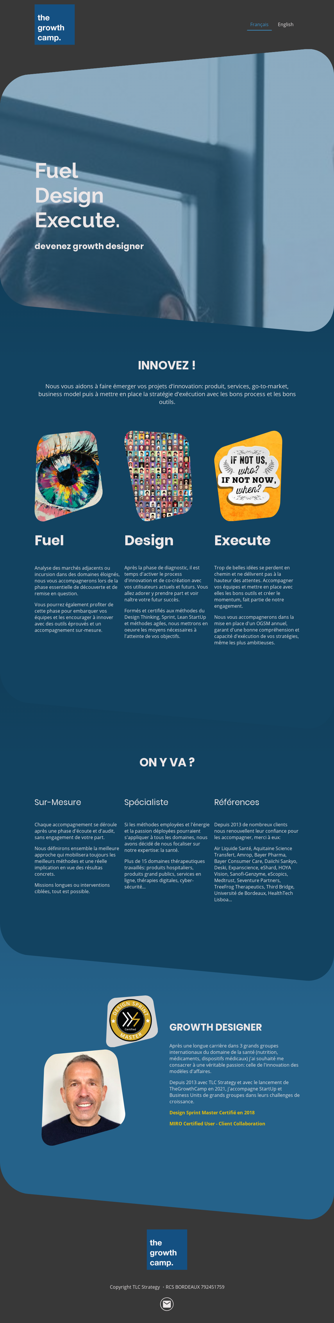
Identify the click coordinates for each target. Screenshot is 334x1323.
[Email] (167, 1304)
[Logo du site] (55, 24)
